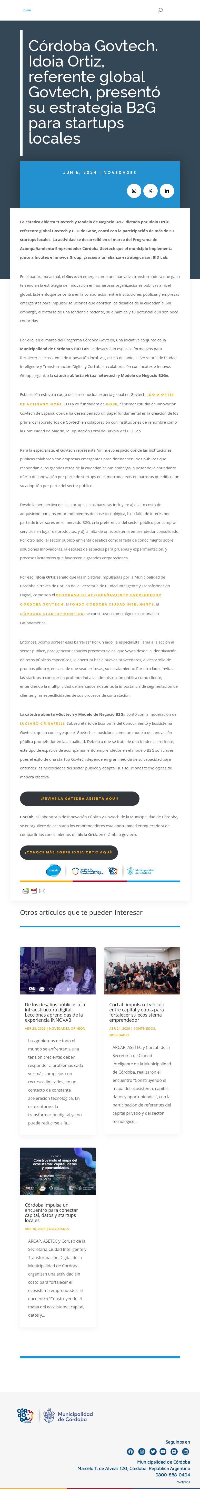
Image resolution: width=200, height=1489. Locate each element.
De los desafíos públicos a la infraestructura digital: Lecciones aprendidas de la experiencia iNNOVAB (55, 1012)
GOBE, (112, 404)
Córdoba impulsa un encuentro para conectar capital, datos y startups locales (51, 1212)
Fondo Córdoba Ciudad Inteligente (112, 604)
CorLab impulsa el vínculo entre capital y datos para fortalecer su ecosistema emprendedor (136, 1012)
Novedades (120, 172)
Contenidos (144, 1028)
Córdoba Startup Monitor (52, 613)
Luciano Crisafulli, (43, 723)
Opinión (78, 1028)
